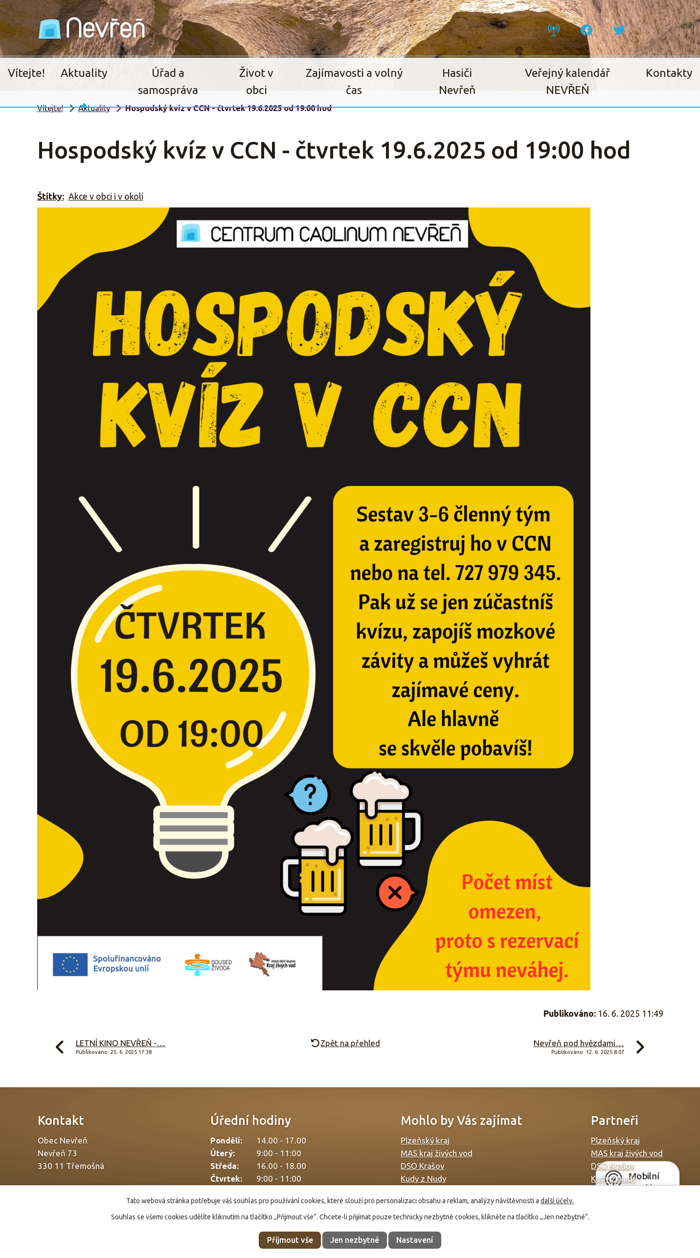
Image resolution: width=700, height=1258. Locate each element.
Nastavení (414, 1239)
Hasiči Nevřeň (457, 81)
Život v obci (256, 81)
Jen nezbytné (354, 1239)
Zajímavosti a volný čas (354, 81)
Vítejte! (26, 73)
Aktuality (84, 73)
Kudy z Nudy (423, 1178)
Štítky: (50, 196)
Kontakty (669, 73)
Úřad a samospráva (168, 81)
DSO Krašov (422, 1165)
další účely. (557, 1201)
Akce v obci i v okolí (105, 196)
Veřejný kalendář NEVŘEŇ (567, 81)
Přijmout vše (290, 1239)
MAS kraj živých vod (437, 1153)
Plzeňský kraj (425, 1140)
